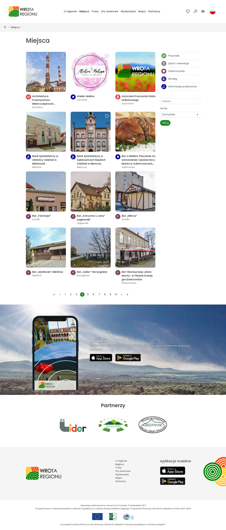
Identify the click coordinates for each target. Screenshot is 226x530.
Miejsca (84, 11)
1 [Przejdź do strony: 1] (65, 294)
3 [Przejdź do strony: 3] (76, 294)
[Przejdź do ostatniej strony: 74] (127, 294)
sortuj (163, 108)
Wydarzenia (128, 11)
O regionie (70, 11)
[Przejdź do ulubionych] (188, 11)
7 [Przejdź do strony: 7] (99, 294)
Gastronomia (173, 71)
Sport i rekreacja (175, 63)
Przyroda (170, 55)
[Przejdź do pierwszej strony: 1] (54, 294)
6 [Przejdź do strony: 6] (93, 294)
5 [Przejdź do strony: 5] (88, 294)
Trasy (95, 11)
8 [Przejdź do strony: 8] (105, 294)
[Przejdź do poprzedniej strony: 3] (59, 294)
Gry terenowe (109, 11)
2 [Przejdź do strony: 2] (71, 294)
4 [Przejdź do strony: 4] (82, 294)
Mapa (142, 11)
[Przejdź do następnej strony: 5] (122, 294)
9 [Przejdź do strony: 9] (110, 294)
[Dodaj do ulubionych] (62, 56)
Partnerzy (154, 11)
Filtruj (165, 123)
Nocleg (169, 78)
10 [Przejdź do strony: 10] (116, 294)
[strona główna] (5, 27)
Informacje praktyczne (179, 86)
